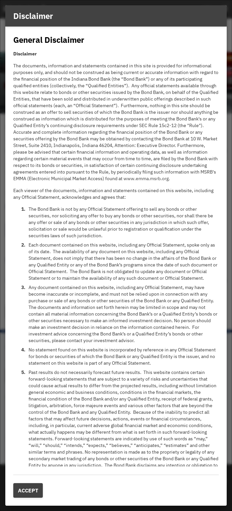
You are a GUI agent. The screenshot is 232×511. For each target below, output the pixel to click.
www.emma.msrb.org (146, 179)
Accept (28, 490)
